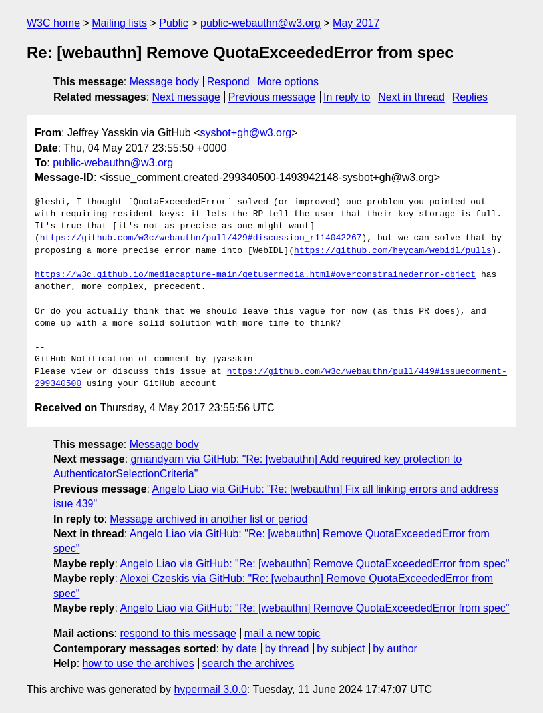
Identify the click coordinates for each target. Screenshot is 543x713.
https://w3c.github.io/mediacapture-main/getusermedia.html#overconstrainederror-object (255, 275)
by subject (341, 648)
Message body (164, 81)
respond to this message (178, 633)
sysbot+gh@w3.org (246, 132)
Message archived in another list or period (208, 519)
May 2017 (356, 23)
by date (239, 648)
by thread (287, 648)
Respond (228, 81)
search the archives (248, 663)
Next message (186, 97)
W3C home (53, 23)
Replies (470, 97)
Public (173, 23)
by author (395, 648)
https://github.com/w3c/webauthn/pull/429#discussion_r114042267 (201, 238)
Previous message (272, 97)
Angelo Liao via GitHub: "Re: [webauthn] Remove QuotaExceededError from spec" (315, 563)
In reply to (346, 97)
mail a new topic (282, 633)
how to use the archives (138, 663)
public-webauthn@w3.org (260, 23)
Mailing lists (119, 23)
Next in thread (411, 97)
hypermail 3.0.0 (210, 689)
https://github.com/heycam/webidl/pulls (392, 251)
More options (288, 81)
